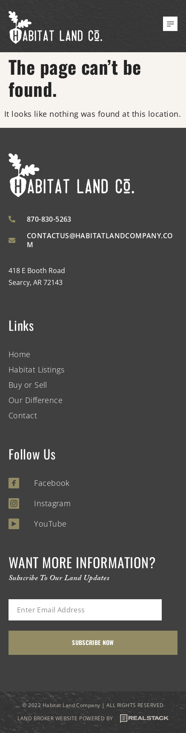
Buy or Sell (28, 385)
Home (20, 354)
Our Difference (36, 400)
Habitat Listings (36, 369)
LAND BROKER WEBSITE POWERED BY (93, 718)
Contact (23, 415)
